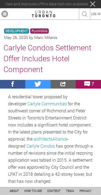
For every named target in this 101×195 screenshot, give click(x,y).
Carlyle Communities (47, 103)
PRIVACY (85, 191)
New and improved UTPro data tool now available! (46, 4)
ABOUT (14, 191)
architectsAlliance (50, 139)
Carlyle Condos (40, 146)
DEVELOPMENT (16, 31)
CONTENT (54, 191)
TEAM (70, 191)
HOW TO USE (33, 191)
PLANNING (39, 31)
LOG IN (95, 13)
